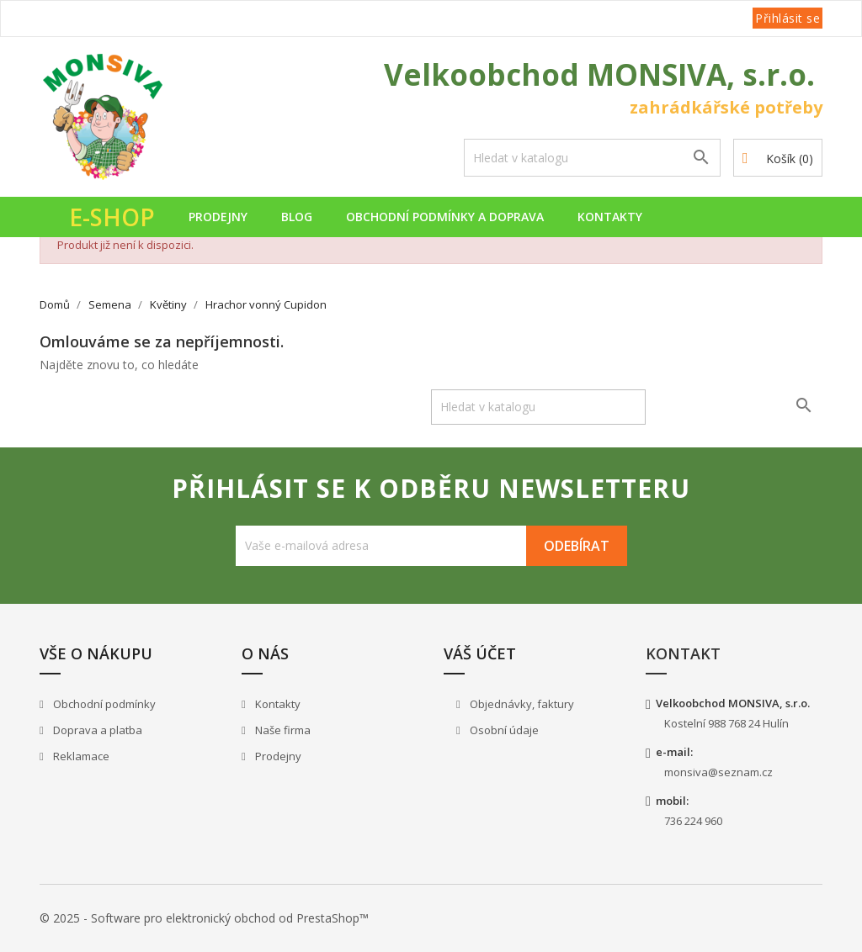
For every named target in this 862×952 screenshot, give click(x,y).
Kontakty (609, 217)
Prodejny (218, 217)
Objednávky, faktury (520, 703)
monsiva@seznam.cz (718, 772)
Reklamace (80, 756)
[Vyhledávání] (592, 158)
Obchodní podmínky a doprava (445, 217)
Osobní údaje (503, 730)
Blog (296, 217)
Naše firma (282, 730)
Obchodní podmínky (103, 703)
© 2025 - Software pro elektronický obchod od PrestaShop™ (204, 918)
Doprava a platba (96, 730)
